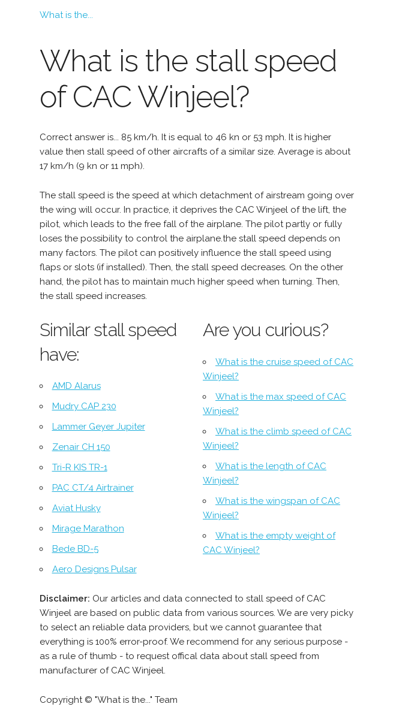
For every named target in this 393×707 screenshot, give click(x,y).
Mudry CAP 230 (84, 406)
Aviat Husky (76, 508)
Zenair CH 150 (81, 447)
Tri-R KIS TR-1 (79, 467)
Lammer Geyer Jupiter (98, 426)
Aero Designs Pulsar (94, 569)
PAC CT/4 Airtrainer (93, 487)
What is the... (66, 15)
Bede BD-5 (75, 548)
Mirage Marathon (88, 528)
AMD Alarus (76, 385)
